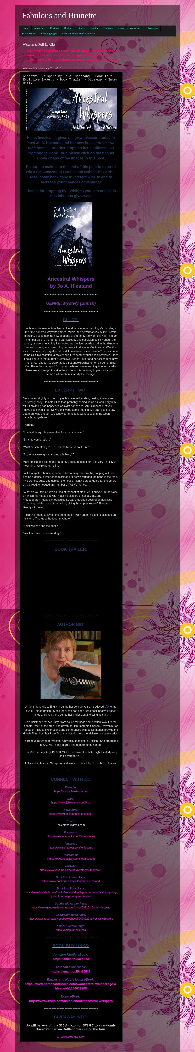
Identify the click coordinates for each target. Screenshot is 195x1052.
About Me (39, 28)
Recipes (68, 28)
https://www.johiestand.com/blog (71, 802)
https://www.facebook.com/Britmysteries (71, 836)
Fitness (81, 28)
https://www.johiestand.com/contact (70, 813)
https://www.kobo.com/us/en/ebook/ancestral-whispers (71, 1001)
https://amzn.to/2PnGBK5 (71, 971)
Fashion (94, 28)
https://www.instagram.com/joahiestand (71, 858)
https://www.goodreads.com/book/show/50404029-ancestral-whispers (71, 918)
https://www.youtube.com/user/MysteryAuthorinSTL (71, 870)
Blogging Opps (49, 33)
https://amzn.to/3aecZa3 (71, 959)
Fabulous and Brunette (59, 15)
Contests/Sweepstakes (129, 28)
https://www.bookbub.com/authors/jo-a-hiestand (71, 881)
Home (26, 28)
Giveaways (152, 28)
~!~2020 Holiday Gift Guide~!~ (78, 33)
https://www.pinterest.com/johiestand (71, 847)
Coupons (108, 28)
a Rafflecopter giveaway (70, 1037)
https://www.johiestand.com (71, 791)
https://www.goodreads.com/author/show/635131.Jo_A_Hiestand (70, 907)
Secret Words (29, 33)
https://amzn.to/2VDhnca (71, 930)
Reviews (54, 28)
